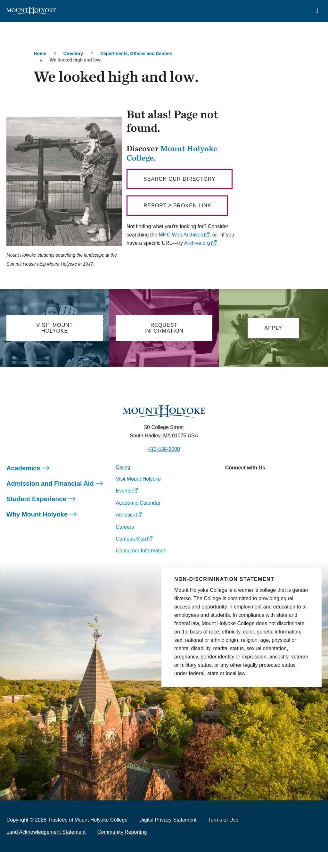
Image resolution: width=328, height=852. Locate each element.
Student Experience (36, 498)
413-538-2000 (164, 449)
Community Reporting (122, 832)
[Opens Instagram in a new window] (229, 482)
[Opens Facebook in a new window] (244, 482)
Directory (73, 53)
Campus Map (131, 539)
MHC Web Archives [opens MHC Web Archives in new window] (181, 234)
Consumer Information (141, 550)
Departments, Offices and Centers (136, 53)
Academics (23, 468)
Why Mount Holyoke (37, 514)
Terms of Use (223, 820)
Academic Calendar (138, 503)
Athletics (125, 514)
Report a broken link (177, 205)
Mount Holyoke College (172, 153)
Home (40, 53)
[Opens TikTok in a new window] (287, 482)
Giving (123, 467)
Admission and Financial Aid (50, 483)
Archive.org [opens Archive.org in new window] (197, 243)
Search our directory (180, 179)
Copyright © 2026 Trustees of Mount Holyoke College (66, 820)
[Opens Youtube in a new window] (272, 482)
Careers (125, 527)
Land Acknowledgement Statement (46, 832)
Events (123, 490)
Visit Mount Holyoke (138, 479)
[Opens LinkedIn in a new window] (258, 482)
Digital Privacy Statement (168, 820)
